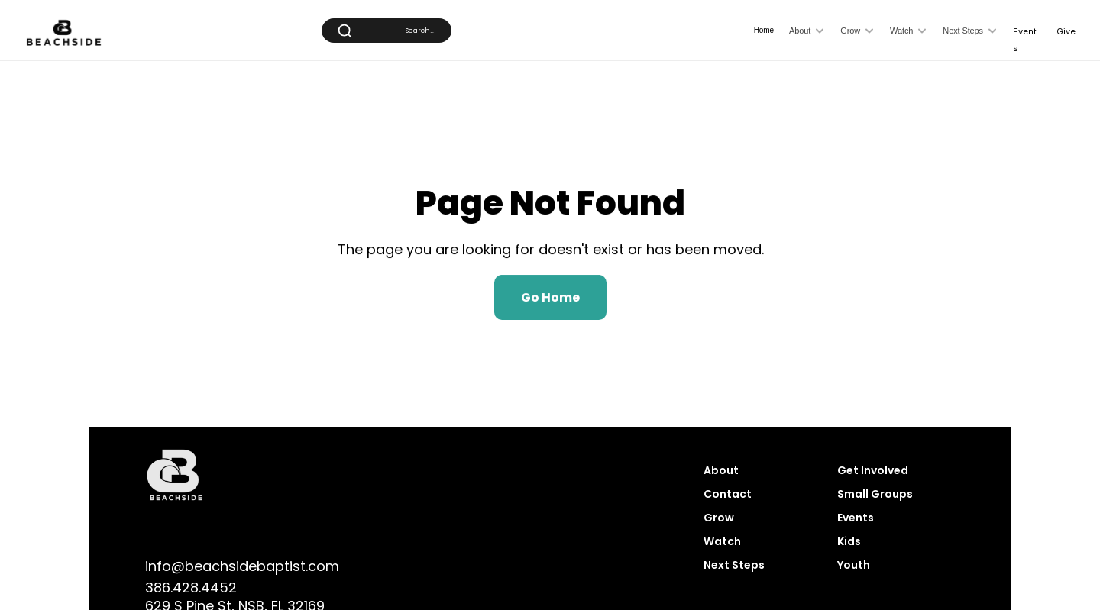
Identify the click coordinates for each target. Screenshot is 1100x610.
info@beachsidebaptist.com (242, 566)
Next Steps (734, 565)
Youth (853, 565)
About (721, 470)
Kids (849, 541)
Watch (722, 541)
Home (764, 30)
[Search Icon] (386, 30)
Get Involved (874, 470)
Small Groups (875, 494)
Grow (719, 517)
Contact (728, 494)
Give (1066, 31)
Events (855, 517)
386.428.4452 (191, 587)
